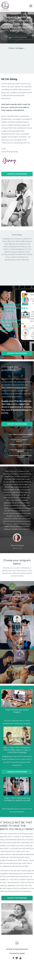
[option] (17, 510)
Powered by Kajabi (17, 953)
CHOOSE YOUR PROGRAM (17, 37)
